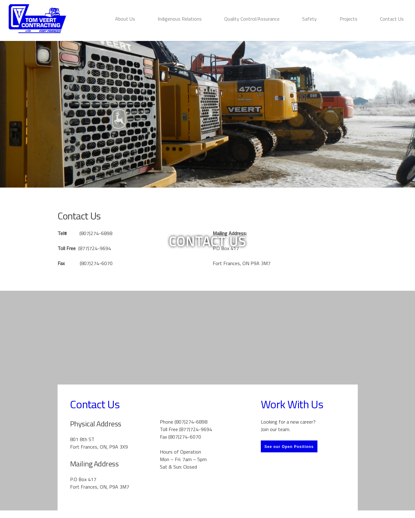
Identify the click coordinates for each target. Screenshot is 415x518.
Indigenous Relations (180, 19)
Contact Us (392, 19)
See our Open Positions (289, 447)
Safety (309, 19)
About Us (125, 19)
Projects (348, 19)
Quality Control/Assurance (252, 19)
